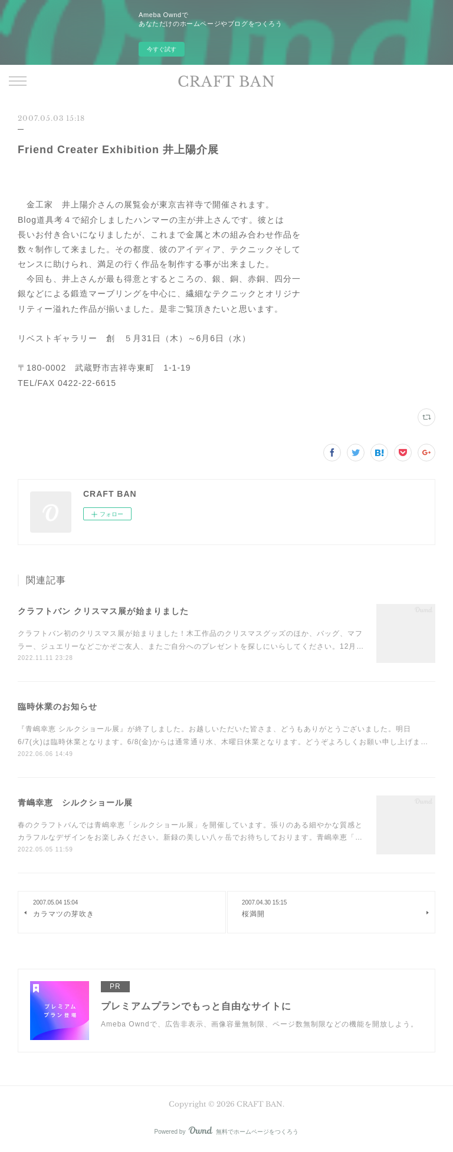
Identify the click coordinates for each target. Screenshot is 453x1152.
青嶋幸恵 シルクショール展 (75, 802)
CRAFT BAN (226, 81)
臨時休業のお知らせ (57, 706)
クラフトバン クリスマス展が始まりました (103, 611)
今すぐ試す (161, 49)
